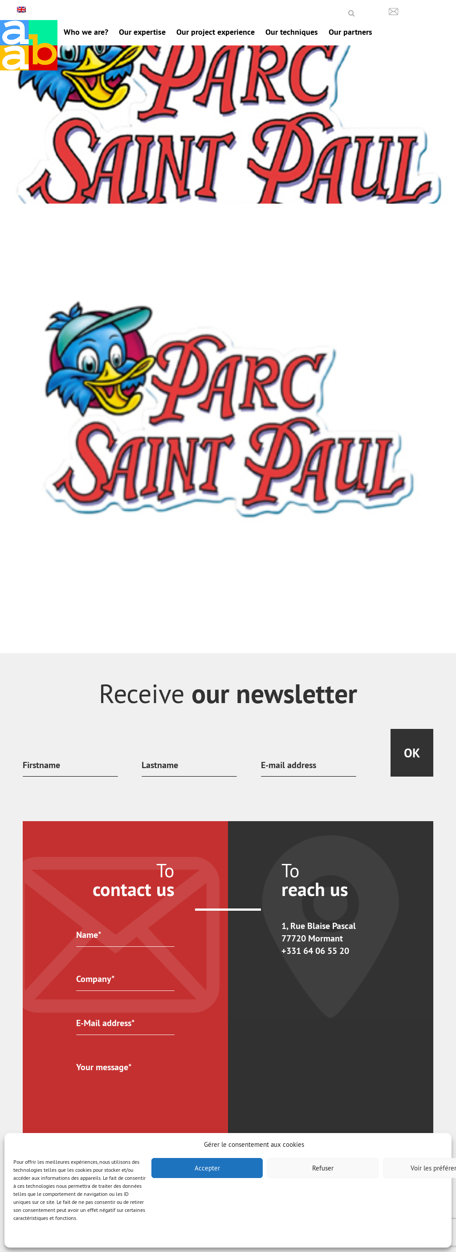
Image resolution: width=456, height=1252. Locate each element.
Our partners (350, 32)
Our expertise (142, 32)
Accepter (207, 1168)
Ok (412, 753)
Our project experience (215, 32)
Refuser (323, 1168)
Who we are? (86, 32)
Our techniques (291, 32)
